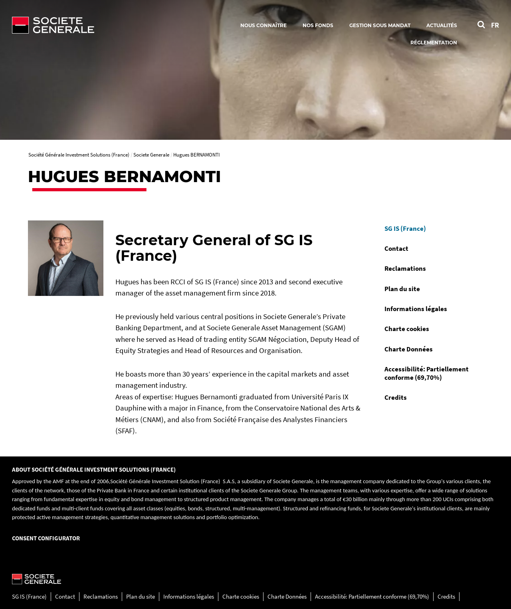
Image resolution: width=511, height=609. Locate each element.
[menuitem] (430, 228)
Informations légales (415, 308)
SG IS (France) (405, 228)
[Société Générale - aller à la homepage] (100, 25)
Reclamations (405, 268)
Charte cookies (406, 328)
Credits (395, 397)
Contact (396, 248)
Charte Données (408, 349)
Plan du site (402, 288)
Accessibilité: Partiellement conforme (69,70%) (426, 373)
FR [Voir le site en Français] (495, 25)
